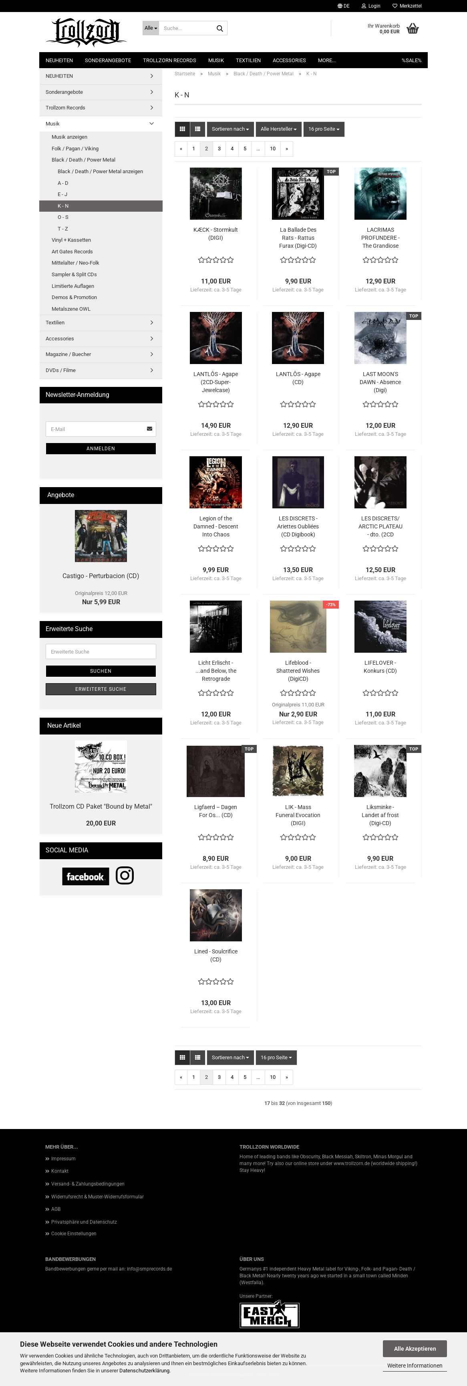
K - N (63, 206)
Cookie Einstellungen (74, 1233)
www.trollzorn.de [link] (352, 1163)
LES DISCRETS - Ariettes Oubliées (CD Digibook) (298, 526)
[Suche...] (151, 28)
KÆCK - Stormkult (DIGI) (215, 234)
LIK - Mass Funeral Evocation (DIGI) (298, 815)
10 (273, 149)
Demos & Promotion (74, 297)
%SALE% (412, 60)
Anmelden (101, 448)
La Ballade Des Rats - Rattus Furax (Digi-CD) (298, 238)
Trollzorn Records (169, 60)
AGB (55, 1209)
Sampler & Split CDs (74, 274)
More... (327, 60)
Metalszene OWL (71, 309)
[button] (344, 6)
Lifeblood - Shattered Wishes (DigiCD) (298, 671)
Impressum (63, 1158)
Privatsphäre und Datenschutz (84, 1222)
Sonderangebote (108, 60)
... (258, 149)
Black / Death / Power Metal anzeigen (100, 171)
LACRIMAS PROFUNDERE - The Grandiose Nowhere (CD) (380, 238)
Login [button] (371, 6)
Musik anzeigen (69, 137)
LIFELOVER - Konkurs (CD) (380, 667)
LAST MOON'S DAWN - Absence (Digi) (380, 382)
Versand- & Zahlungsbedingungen (88, 1184)
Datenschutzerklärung (144, 1371)
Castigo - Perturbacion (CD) (100, 576)
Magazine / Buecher (68, 354)
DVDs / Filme (61, 370)
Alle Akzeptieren (415, 1349)
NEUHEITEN (59, 60)
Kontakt (59, 1171)
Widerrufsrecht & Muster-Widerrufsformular (97, 1197)
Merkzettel (407, 6)
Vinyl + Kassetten (71, 240)
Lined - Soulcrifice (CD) (216, 955)
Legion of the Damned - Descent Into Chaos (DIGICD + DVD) (215, 526)
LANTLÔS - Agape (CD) (298, 378)
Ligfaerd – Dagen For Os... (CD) (215, 811)
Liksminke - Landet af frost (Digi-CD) (380, 815)
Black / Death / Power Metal (83, 160)
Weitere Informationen (415, 1365)
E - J (62, 194)
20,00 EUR (101, 823)
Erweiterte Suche (101, 689)
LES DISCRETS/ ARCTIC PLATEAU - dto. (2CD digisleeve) (380, 526)
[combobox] (230, 129)
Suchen (101, 671)
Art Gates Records (72, 252)
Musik (216, 60)
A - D (63, 183)
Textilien (248, 60)
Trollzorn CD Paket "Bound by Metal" (101, 806)
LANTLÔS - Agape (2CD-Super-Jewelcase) (215, 382)
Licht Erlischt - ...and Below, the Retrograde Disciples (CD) (215, 671)
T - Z (63, 229)
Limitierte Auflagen (73, 286)
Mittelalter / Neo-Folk (75, 263)
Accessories (289, 60)
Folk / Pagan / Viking (75, 149)
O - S (63, 217)
